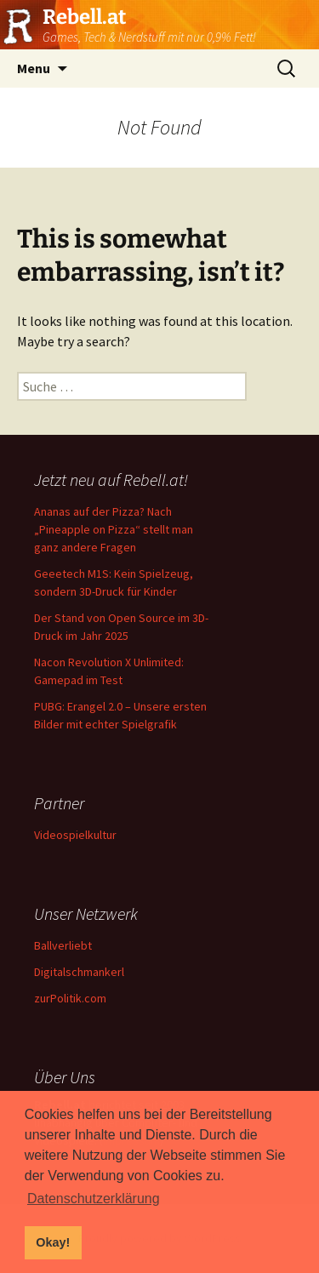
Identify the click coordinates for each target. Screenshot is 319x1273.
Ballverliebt (63, 945)
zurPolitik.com (70, 998)
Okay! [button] (53, 1242)
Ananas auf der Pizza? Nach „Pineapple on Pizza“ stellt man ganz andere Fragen (113, 529)
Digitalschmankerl (79, 971)
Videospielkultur (75, 834)
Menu (33, 68)
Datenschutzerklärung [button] (93, 1198)
